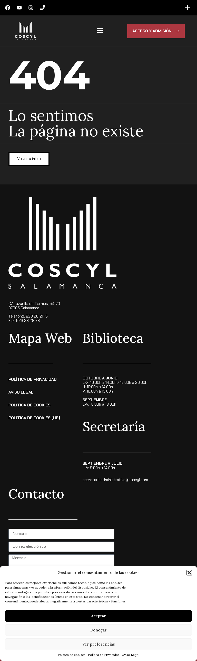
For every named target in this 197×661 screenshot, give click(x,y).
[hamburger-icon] (100, 31)
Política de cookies (71, 655)
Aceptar (98, 615)
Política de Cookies (29, 405)
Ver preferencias (98, 644)
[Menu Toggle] (187, 7)
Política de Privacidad (104, 655)
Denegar (98, 630)
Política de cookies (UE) (34, 418)
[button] (189, 572)
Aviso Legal (130, 655)
